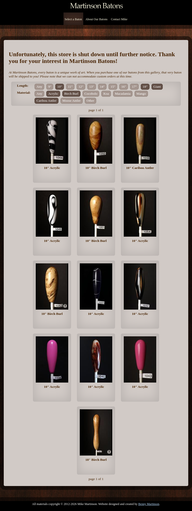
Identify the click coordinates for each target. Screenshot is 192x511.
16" (123, 86)
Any (39, 86)
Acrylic (53, 93)
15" (112, 86)
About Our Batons (97, 19)
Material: (23, 92)
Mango (141, 93)
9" (49, 86)
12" (80, 86)
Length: (22, 85)
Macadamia (122, 93)
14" (102, 86)
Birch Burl (71, 93)
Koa (106, 93)
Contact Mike (119, 19)
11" (70, 86)
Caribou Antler (46, 100)
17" (134, 86)
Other (90, 100)
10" (59, 86)
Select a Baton (73, 19)
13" (91, 86)
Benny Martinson (148, 504)
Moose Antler (71, 100)
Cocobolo (91, 93)
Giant (157, 86)
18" (145, 86)
